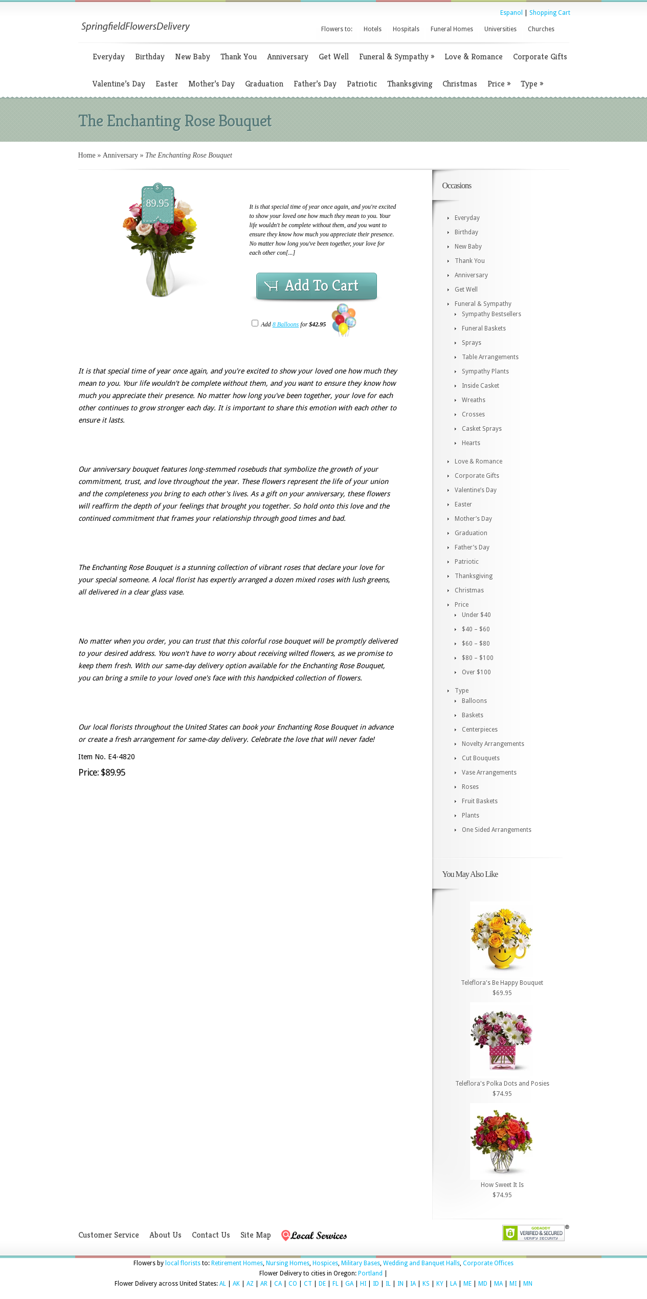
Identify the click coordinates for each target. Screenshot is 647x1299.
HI (363, 1283)
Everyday (109, 56)
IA (413, 1283)
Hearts (471, 443)
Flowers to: (336, 29)
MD (482, 1283)
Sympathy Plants (485, 371)
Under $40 (476, 615)
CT (308, 1283)
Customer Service (108, 1234)
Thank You (238, 56)
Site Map (255, 1234)
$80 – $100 (478, 658)
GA (349, 1283)
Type (532, 83)
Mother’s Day (211, 83)
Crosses (473, 414)
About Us (165, 1234)
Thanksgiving (409, 83)
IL (388, 1283)
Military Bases (360, 1263)
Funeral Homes (452, 29)
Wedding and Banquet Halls (421, 1263)
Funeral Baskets (484, 328)
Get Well (334, 56)
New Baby (192, 56)
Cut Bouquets (481, 758)
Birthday (150, 56)
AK (236, 1283)
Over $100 (476, 672)
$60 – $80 (476, 643)
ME (467, 1283)
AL (222, 1283)
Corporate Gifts (540, 56)
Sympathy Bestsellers (491, 314)
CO (292, 1283)
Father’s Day (315, 83)
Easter (166, 83)
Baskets (472, 715)
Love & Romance (473, 56)
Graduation (264, 83)
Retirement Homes (237, 1263)
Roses (470, 786)
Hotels (373, 29)
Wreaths (473, 400)
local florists (182, 1263)
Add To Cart (322, 285)
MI (513, 1283)
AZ (250, 1283)
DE (322, 1283)
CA (278, 1283)
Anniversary (287, 56)
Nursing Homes (287, 1263)
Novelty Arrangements (493, 743)
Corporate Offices (488, 1263)
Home (87, 155)
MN (527, 1283)
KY (439, 1283)
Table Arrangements (490, 357)
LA (453, 1283)
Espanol (511, 12)
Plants (470, 815)
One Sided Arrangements (496, 829)
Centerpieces (480, 729)
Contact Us (211, 1234)
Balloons (474, 700)
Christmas (459, 83)
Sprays (471, 342)
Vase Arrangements (489, 772)
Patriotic (362, 83)
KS (426, 1283)
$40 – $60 (476, 629)
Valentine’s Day (119, 83)
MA (498, 1283)
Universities (500, 29)
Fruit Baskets (480, 801)
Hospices (325, 1263)
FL (335, 1283)
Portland (370, 1273)
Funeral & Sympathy (396, 56)
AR (263, 1283)
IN (400, 1283)
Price (498, 83)
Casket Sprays (482, 428)
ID (376, 1283)
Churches (541, 29)
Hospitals (406, 29)
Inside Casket (480, 385)
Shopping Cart (549, 12)
